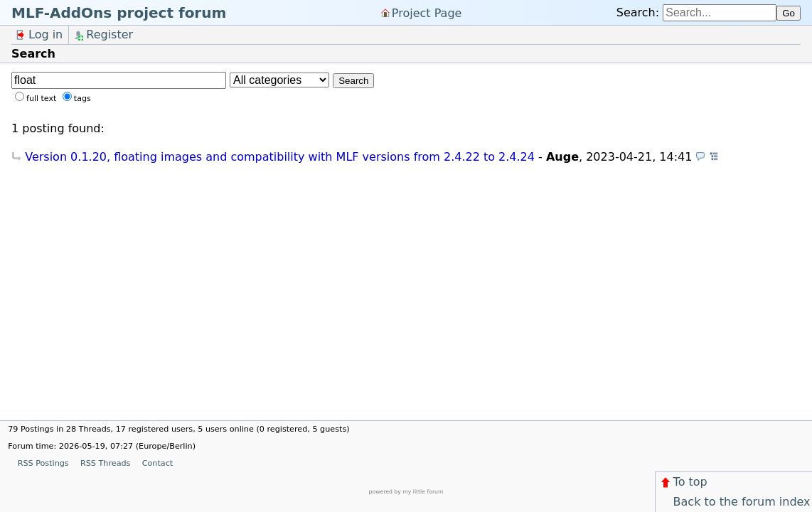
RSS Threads (105, 463)
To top (682, 482)
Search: (637, 12)
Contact (157, 463)
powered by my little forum (406, 492)
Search (353, 80)
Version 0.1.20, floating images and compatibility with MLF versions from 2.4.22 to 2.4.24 (280, 157)
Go (788, 13)
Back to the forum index (734, 501)
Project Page (427, 12)
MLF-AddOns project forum (118, 12)
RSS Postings (43, 463)
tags (82, 98)
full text (41, 98)
